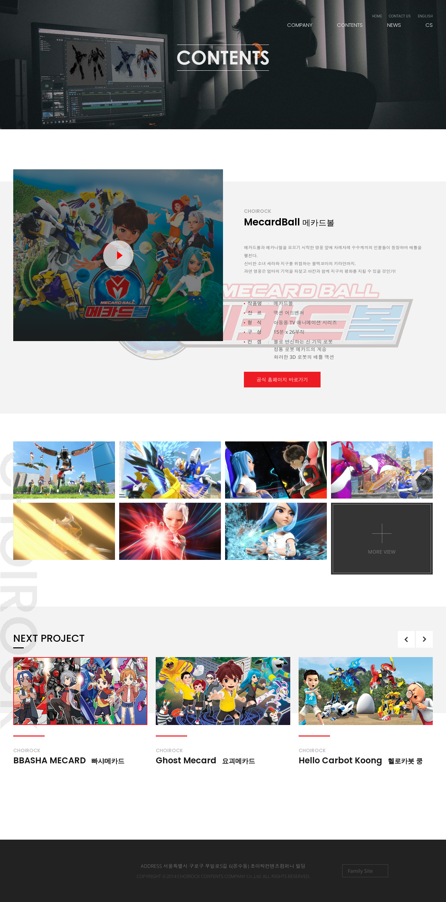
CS (429, 25)
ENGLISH (425, 16)
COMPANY (300, 25)
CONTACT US (400, 16)
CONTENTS (350, 25)
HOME (377, 16)
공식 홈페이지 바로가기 (282, 379)
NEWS (394, 25)
